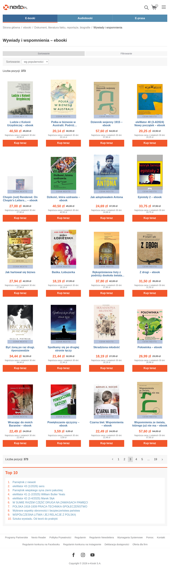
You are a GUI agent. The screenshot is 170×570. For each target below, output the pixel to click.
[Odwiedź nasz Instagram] (83, 555)
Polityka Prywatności (60, 537)
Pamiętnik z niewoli (24, 482)
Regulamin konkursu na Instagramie (82, 544)
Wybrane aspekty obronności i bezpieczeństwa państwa (46, 510)
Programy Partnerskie (16, 537)
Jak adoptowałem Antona (106, 197)
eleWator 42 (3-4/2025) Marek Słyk (34, 498)
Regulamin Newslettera (101, 537)
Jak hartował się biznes (20, 272)
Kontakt (161, 537)
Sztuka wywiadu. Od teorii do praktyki (35, 518)
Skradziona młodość (106, 347)
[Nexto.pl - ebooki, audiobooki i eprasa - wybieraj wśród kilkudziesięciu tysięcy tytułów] (15, 7)
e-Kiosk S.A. (94, 563)
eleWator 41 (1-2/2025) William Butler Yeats (39, 494)
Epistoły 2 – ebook (150, 197)
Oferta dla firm (140, 544)
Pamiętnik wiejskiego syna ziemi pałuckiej (38, 490)
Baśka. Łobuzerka (63, 272)
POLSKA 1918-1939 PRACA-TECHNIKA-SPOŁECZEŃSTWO (50, 506)
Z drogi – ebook (150, 272)
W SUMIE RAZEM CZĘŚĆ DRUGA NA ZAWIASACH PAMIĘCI (50, 502)
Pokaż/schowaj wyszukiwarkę (147, 7)
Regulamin (80, 537)
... (148, 459)
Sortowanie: (13, 61)
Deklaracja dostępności (117, 544)
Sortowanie (44, 53)
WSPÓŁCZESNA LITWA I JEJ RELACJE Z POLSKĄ (44, 514)
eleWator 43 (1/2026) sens (28, 486)
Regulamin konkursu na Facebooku (41, 544)
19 (155, 459)
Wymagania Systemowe (130, 537)
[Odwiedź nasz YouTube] (92, 555)
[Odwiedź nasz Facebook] (73, 555)
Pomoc (150, 537)
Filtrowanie (126, 53)
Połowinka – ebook (150, 347)
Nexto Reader (38, 537)
